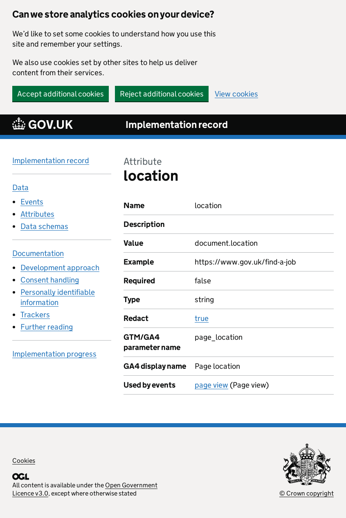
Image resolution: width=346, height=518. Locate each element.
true (202, 318)
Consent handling (49, 280)
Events (31, 201)
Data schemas (44, 226)
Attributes (37, 214)
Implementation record (177, 124)
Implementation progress (54, 354)
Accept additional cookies (60, 94)
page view (211, 385)
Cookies (23, 460)
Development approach (59, 267)
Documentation (38, 253)
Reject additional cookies (162, 94)
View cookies (236, 94)
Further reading (46, 327)
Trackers (35, 314)
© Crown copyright (306, 493)
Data (20, 187)
